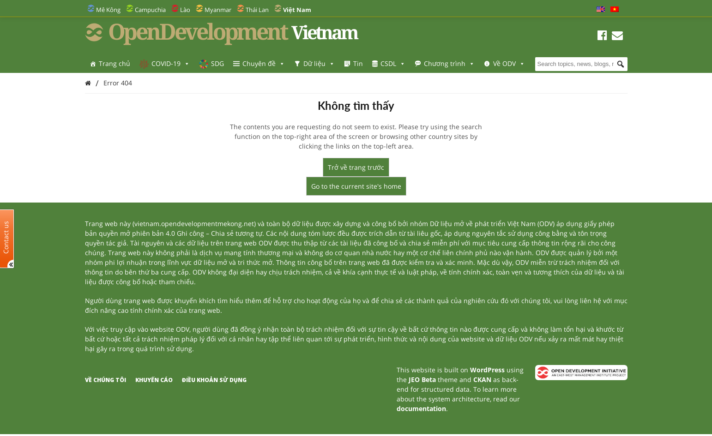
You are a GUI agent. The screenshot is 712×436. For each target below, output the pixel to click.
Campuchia (150, 10)
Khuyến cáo (154, 380)
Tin (358, 63)
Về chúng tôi (105, 380)
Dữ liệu (319, 63)
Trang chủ (114, 63)
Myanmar (218, 10)
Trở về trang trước (356, 167)
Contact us (6, 237)
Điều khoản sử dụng (214, 380)
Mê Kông (108, 10)
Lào (185, 10)
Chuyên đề (263, 63)
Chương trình (449, 63)
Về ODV (509, 63)
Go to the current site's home (356, 186)
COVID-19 (170, 63)
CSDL (392, 63)
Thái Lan (257, 10)
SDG (217, 63)
